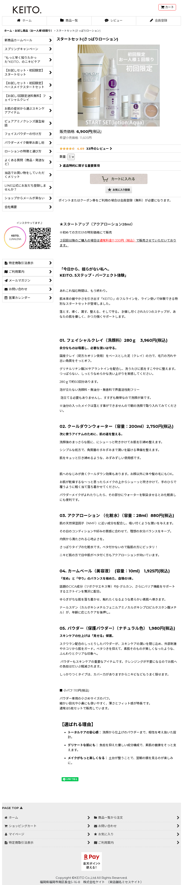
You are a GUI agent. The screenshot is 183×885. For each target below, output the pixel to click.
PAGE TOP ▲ (12, 808)
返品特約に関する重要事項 (80, 166)
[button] (118, 189)
